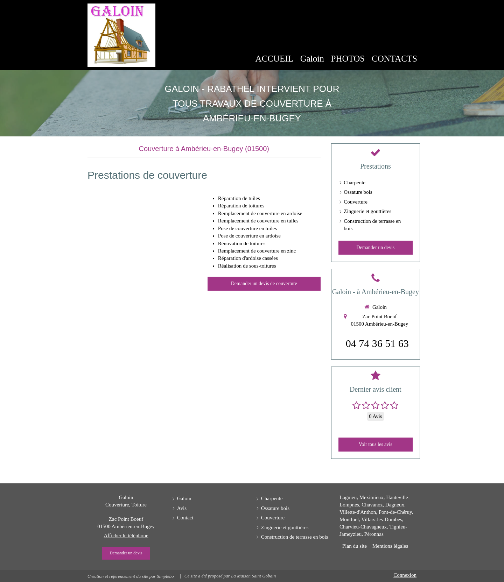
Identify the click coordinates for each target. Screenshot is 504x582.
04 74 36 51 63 (377, 343)
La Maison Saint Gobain (253, 576)
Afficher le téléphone (126, 535)
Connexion (404, 575)
